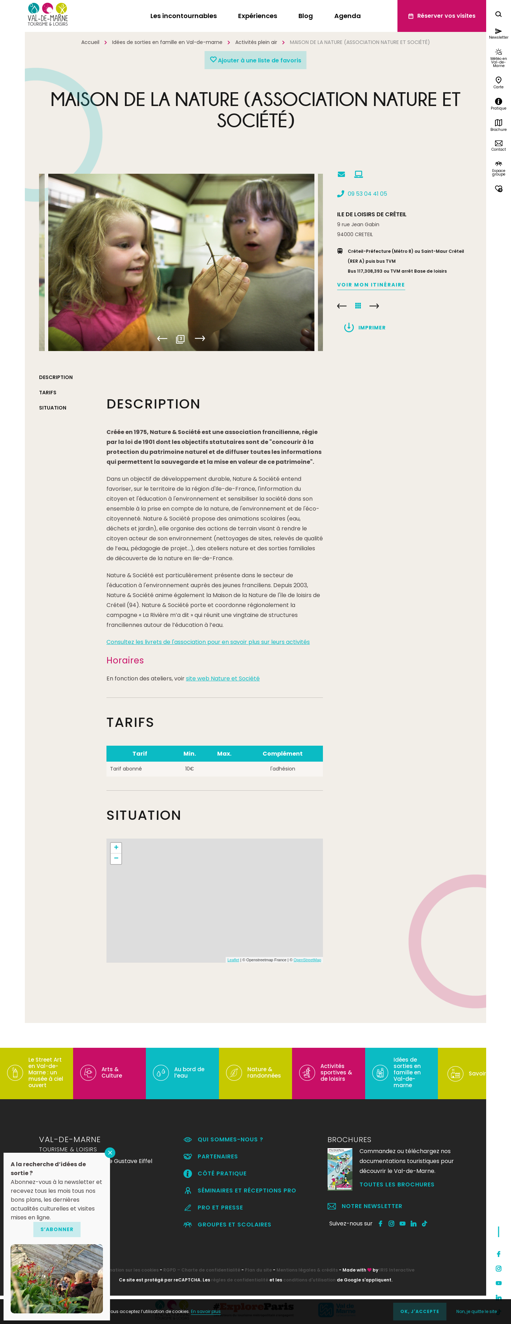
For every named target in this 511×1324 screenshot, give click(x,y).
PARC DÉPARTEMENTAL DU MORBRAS (342, 306)
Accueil (90, 42)
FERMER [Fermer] (110, 1152)
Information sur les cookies (128, 1270)
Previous (162, 338)
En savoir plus (206, 1311)
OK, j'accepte (419, 1311)
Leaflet (233, 960)
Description (56, 377)
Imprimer (372, 327)
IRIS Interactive (396, 1270)
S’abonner (56, 1229)
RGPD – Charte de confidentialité (201, 1270)
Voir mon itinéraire (371, 284)
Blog (305, 15)
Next (200, 338)
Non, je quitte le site (476, 1311)
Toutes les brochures (397, 1184)
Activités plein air (256, 42)
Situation (52, 407)
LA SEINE (374, 306)
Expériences (257, 15)
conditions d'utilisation (309, 1280)
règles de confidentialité (239, 1280)
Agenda (347, 15)
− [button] (116, 858)
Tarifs (47, 392)
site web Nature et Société (223, 678)
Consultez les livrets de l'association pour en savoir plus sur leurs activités (208, 642)
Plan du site (258, 1270)
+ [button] (116, 848)
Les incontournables (183, 15)
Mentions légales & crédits (307, 1270)
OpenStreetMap (307, 960)
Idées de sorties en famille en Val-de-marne (167, 42)
